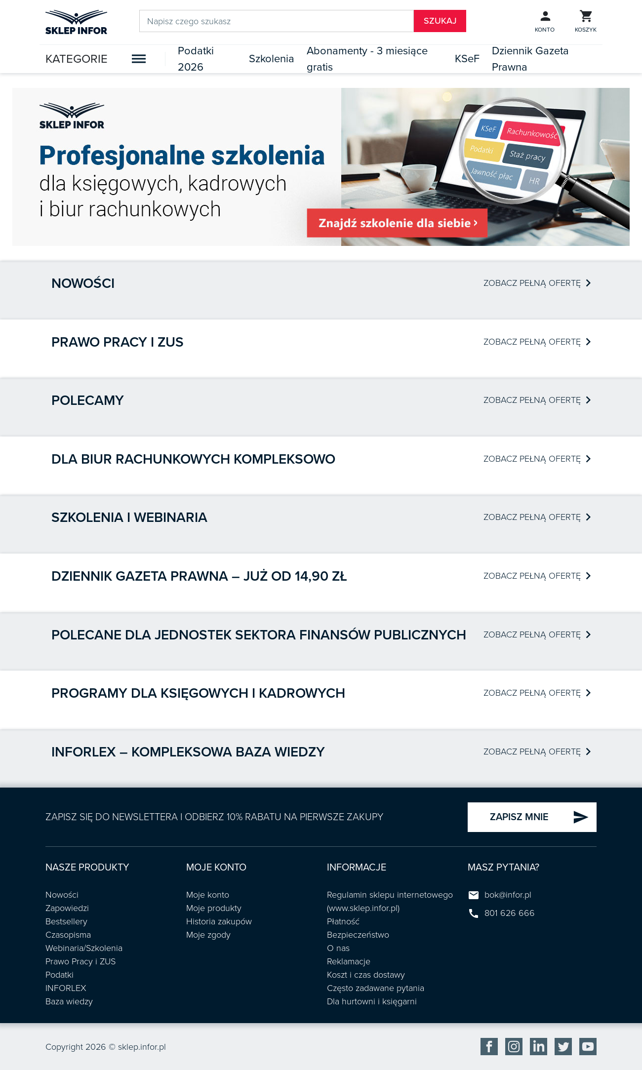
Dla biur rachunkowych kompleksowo (193, 459)
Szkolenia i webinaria (129, 517)
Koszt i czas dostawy (366, 974)
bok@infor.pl (507, 894)
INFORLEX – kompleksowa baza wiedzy (188, 752)
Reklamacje (348, 961)
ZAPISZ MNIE (539, 817)
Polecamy (87, 400)
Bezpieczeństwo (358, 934)
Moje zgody (208, 934)
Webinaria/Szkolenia (83, 948)
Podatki (59, 974)
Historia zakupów (219, 921)
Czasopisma (68, 934)
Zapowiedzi (67, 908)
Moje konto (207, 894)
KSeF (467, 58)
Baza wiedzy (69, 1001)
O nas (338, 948)
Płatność (343, 921)
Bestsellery (66, 921)
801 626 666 (509, 913)
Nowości (83, 283)
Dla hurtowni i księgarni (372, 1001)
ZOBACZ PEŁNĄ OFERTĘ (537, 283)
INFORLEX (65, 988)
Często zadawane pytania (375, 988)
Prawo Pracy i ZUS (80, 961)
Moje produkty (213, 908)
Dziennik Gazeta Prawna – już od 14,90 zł (199, 576)
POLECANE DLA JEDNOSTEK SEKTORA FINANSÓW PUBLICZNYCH (258, 635)
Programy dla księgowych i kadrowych (198, 693)
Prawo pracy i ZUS (117, 342)
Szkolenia (271, 58)
